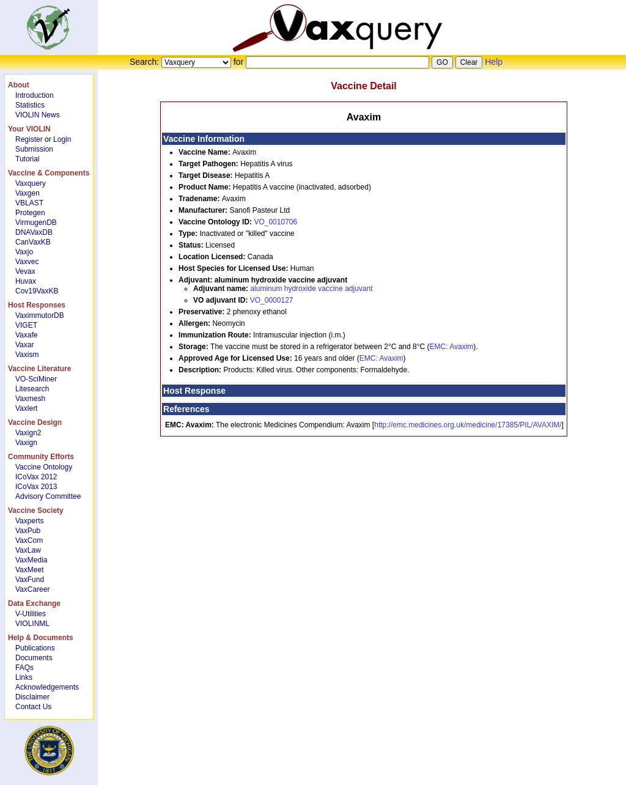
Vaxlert (26, 408)
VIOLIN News (37, 115)
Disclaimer (32, 697)
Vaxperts (29, 521)
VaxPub (27, 530)
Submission (34, 149)
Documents (34, 658)
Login (62, 139)
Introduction (34, 95)
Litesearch (32, 389)
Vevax (25, 271)
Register (29, 139)
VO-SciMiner (36, 379)
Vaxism (27, 354)
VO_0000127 (271, 300)
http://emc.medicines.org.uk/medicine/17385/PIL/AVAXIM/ (467, 425)
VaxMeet (29, 570)
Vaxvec (27, 261)
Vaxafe (26, 335)
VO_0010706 (275, 222)
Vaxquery (30, 183)
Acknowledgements (47, 687)
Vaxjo (24, 252)
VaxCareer (32, 589)
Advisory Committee (48, 496)
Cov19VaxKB (36, 291)
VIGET (26, 325)
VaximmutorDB (39, 315)
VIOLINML (32, 623)
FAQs (24, 667)
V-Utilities (30, 614)
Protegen (30, 212)
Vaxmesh (30, 398)
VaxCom (29, 540)
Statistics (30, 105)
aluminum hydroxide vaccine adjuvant (311, 288)
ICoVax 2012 (36, 477)
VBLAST (29, 203)
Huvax (25, 281)
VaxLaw (28, 550)
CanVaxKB (33, 242)
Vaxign (26, 442)
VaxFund (29, 579)
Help (494, 62)
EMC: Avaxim (452, 346)
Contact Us (33, 706)
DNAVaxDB (34, 232)
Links (23, 677)
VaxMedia (31, 560)
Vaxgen (27, 193)
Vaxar (24, 345)
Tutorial (27, 159)
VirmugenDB (36, 222)
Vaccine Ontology (43, 467)
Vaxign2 (28, 433)
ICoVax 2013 (36, 486)
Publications (35, 648)
